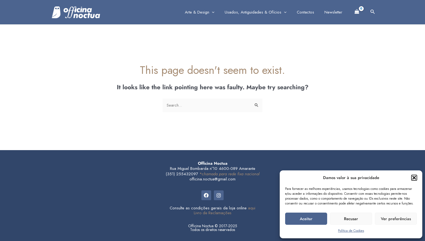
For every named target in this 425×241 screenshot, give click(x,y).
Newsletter (335, 12)
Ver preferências (396, 219)
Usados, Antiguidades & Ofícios (261, 12)
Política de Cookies (351, 230)
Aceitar (306, 219)
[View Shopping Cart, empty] (357, 11)
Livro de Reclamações (212, 213)
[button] (414, 177)
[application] (219, 12)
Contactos (309, 12)
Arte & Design (207, 12)
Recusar (351, 219)
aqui (251, 208)
